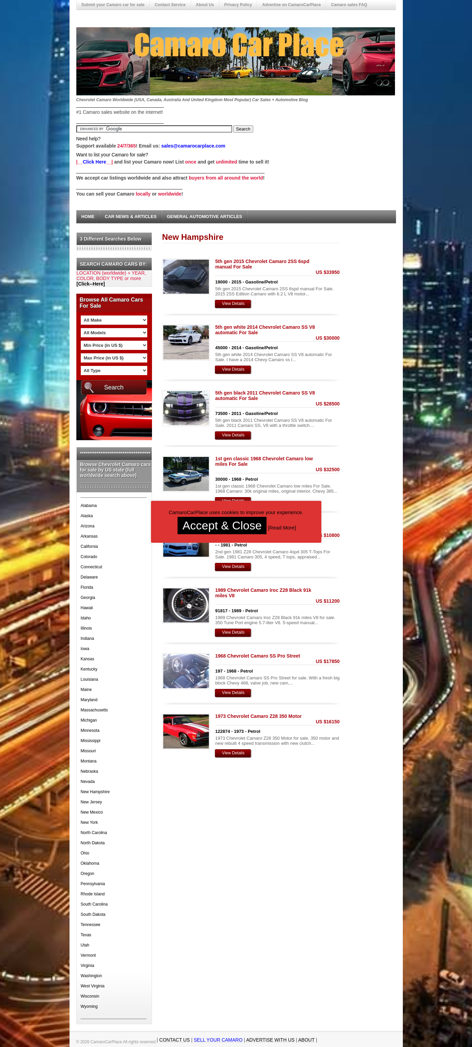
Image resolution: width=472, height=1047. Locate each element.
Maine (86, 689)
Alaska (87, 515)
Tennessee (91, 924)
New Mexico (92, 812)
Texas (86, 935)
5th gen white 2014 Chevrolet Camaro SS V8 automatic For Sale (265, 329)
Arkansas (89, 536)
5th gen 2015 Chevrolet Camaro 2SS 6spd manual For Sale (262, 264)
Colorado (89, 556)
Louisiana (89, 679)
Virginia (87, 965)
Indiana (87, 638)
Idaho (86, 618)
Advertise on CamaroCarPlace (291, 4)
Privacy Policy (238, 4)
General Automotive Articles (204, 216)
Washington (91, 975)
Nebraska (89, 771)
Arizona (88, 526)
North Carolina (94, 832)
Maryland (89, 699)
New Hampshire (95, 791)
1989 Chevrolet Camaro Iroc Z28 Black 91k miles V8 (263, 592)
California (89, 546)
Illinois (86, 628)
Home (88, 216)
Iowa (85, 648)
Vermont (88, 955)
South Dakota (93, 914)
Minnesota (90, 730)
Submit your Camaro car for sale (112, 4)
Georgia (88, 597)
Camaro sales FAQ (349, 4)
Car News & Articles (131, 216)
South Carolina (94, 904)
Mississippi (91, 740)
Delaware (89, 577)
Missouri (88, 751)
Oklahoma (90, 863)
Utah (85, 945)
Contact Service (170, 4)
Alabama (89, 505)
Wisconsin (90, 996)
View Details (233, 303)
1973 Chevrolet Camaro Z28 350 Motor (258, 716)
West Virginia (93, 986)
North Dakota (93, 843)
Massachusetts (94, 710)
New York (89, 822)
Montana (89, 761)
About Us (205, 4)
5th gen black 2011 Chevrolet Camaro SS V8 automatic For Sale (265, 395)
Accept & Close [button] (221, 525)
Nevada (88, 781)
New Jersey (91, 802)
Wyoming (89, 1006)
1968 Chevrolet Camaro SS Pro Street (257, 656)
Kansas (87, 659)
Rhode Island (93, 894)
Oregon (87, 873)
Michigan (89, 720)
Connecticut (91, 567)
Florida (87, 587)
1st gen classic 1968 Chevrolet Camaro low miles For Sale (264, 461)
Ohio (85, 853)
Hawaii (87, 607)
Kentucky (89, 669)
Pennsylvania (93, 883)
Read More (281, 527)
